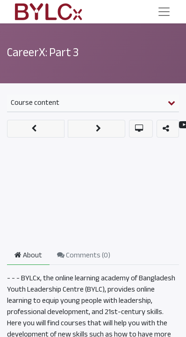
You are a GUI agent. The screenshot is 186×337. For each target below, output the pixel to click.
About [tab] (28, 255)
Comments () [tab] (83, 255)
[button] (35, 129)
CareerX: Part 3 (43, 52)
